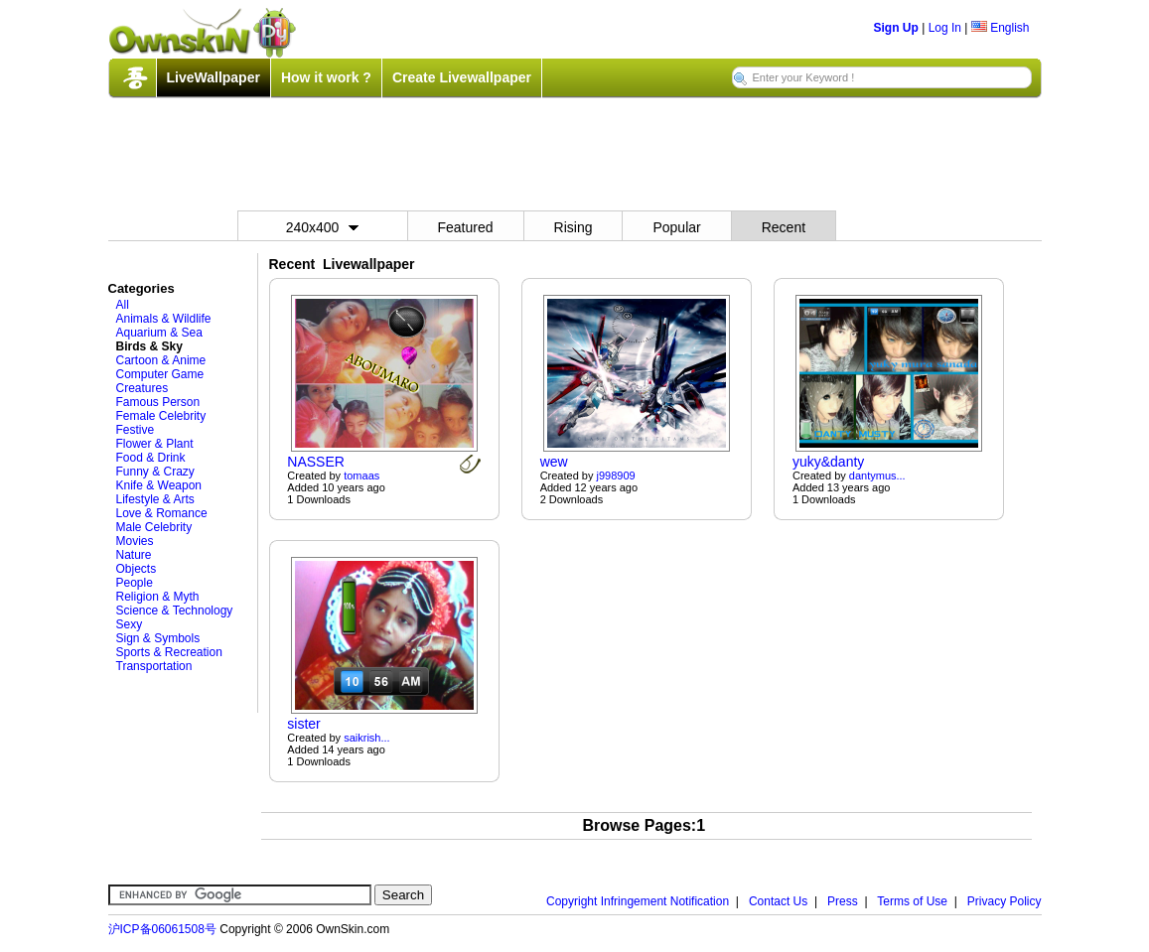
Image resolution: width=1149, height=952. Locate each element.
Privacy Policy (1004, 901)
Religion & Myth (158, 597)
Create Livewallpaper (461, 77)
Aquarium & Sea (159, 333)
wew (554, 462)
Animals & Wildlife (164, 319)
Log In (945, 28)
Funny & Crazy (155, 471)
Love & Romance (162, 513)
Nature (134, 555)
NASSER (316, 462)
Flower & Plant (155, 444)
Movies (135, 541)
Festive (135, 430)
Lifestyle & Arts (155, 499)
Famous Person (158, 402)
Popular (676, 227)
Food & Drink (151, 458)
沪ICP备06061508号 (162, 929)
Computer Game (160, 374)
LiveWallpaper (213, 77)
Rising (573, 227)
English (1000, 28)
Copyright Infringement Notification (637, 901)
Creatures (142, 388)
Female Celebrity (161, 416)
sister (303, 724)
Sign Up (896, 28)
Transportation (154, 666)
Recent (783, 227)
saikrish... (366, 738)
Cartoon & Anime (161, 360)
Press (842, 901)
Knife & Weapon (159, 485)
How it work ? (326, 77)
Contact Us (778, 901)
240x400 (322, 227)
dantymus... (877, 475)
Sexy (129, 624)
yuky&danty (828, 462)
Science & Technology (174, 610)
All (122, 305)
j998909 (616, 475)
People (134, 583)
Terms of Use (912, 901)
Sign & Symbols (158, 638)
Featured (466, 227)
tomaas (361, 475)
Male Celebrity (154, 527)
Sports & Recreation (169, 652)
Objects (136, 569)
